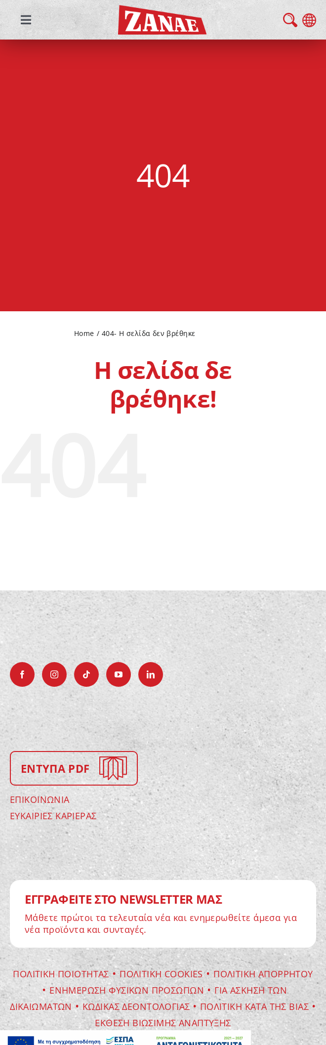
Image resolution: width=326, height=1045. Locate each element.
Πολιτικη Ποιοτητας (61, 974)
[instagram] (54, 674)
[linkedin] (150, 674)
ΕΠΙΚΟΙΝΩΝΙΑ (40, 799)
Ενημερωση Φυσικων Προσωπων (126, 990)
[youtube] (118, 674)
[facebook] (22, 674)
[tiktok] (86, 674)
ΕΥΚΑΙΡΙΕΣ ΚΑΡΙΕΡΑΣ (53, 816)
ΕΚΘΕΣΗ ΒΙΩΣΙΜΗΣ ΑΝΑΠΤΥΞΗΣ (163, 1023)
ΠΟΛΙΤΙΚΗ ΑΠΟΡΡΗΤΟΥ (263, 974)
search (290, 20)
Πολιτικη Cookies (161, 974)
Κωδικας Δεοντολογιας (137, 1006)
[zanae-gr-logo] (162, 11)
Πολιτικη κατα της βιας (254, 1006)
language (309, 20)
